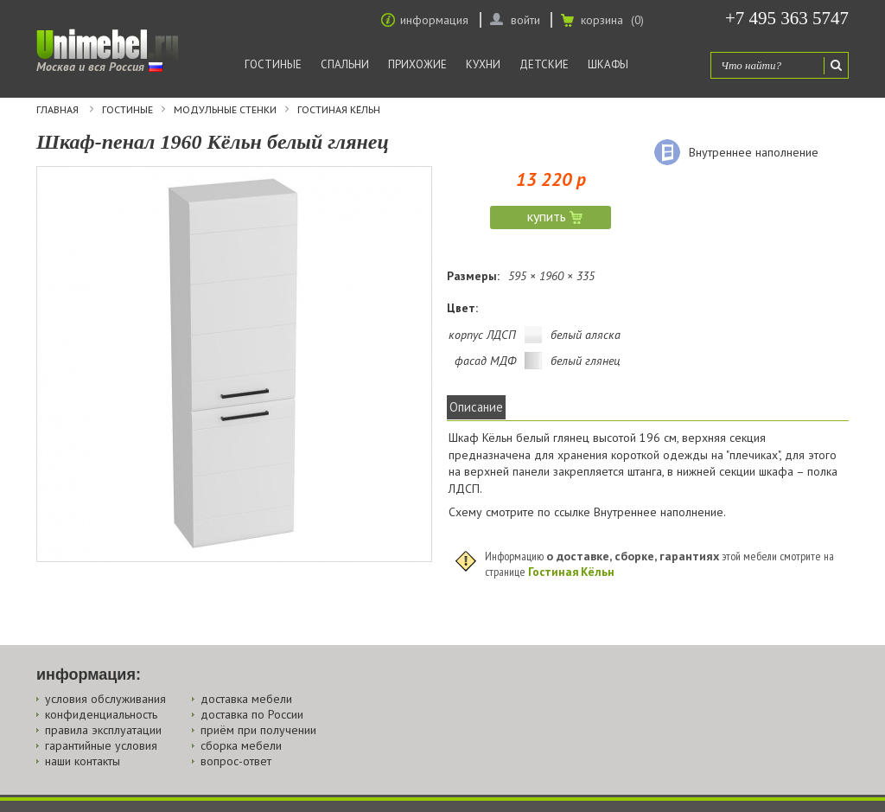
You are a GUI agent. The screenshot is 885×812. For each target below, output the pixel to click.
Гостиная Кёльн (338, 110)
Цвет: (462, 308)
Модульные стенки (225, 110)
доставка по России (252, 714)
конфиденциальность (101, 714)
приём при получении (258, 730)
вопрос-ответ (236, 761)
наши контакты (82, 761)
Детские (544, 64)
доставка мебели (246, 699)
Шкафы (608, 64)
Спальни (345, 64)
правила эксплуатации (103, 730)
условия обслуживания (105, 699)
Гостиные (273, 64)
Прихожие (417, 64)
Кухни (483, 64)
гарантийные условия (101, 745)
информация (434, 20)
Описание (476, 407)
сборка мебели (241, 745)
